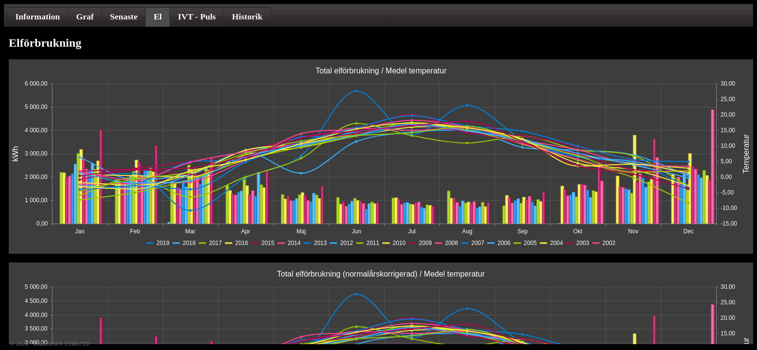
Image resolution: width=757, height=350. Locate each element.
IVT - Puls (197, 16)
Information (37, 16)
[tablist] (378, 15)
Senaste (124, 16)
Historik (247, 16)
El (158, 16)
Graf (85, 16)
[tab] (37, 16)
